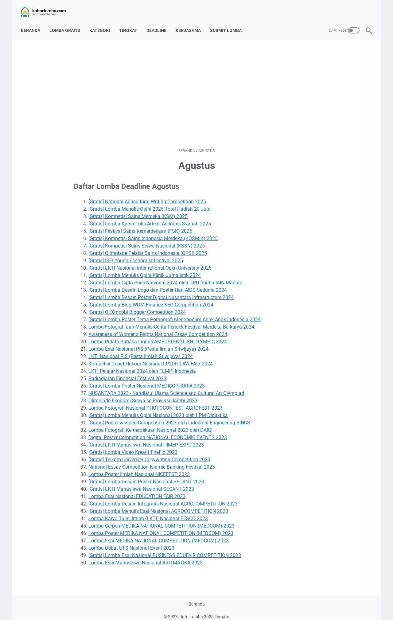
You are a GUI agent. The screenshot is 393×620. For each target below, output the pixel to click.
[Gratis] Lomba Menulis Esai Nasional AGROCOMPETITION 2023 (158, 505)
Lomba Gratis (67, 24)
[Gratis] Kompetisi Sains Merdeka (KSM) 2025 (138, 210)
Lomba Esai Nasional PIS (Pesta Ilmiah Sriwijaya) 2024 (148, 343)
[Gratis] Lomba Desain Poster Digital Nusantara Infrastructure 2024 (161, 291)
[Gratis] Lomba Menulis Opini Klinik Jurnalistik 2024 (144, 269)
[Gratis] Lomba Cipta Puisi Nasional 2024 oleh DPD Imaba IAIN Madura (165, 276)
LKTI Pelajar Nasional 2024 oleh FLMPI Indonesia (142, 365)
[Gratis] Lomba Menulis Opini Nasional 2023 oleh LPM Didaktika (158, 409)
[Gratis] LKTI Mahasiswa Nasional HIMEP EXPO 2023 (146, 439)
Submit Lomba (228, 24)
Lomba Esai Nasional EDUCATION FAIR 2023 (136, 490)
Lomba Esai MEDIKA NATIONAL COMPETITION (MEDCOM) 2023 (158, 534)
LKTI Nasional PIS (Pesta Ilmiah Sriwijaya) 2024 (140, 350)
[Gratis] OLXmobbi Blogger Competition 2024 (137, 306)
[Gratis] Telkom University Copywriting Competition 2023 (149, 453)
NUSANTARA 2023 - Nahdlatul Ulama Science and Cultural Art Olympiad (166, 387)
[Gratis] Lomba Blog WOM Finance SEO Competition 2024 (150, 299)
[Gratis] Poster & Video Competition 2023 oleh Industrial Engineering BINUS (169, 416)
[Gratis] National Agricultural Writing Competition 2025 (147, 195)
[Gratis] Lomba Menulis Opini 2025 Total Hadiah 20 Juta (149, 203)
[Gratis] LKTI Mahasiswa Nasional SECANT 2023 (141, 483)
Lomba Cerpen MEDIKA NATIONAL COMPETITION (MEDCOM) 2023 (161, 520)
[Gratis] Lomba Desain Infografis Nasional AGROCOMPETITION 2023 (163, 498)
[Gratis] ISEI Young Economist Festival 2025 (135, 254)
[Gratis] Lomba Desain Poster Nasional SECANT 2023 (146, 475)
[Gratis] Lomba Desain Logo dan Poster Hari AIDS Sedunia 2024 (157, 284)
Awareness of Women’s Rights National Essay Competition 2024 (157, 328)
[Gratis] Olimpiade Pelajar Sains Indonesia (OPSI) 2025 (147, 247)
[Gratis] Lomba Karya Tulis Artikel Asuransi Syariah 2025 (149, 217)
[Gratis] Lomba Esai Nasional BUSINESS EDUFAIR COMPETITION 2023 (164, 549)
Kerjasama (190, 24)
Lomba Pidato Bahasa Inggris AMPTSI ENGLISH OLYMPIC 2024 (157, 335)
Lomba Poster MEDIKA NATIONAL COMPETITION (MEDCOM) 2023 (160, 527)
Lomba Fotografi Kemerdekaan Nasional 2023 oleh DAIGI (150, 424)
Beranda (33, 24)
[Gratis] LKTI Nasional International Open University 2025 (150, 262)
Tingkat (131, 24)
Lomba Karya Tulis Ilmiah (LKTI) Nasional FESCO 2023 (148, 512)
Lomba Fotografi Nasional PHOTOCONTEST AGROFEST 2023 (155, 402)
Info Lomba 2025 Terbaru (205, 610)
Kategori (102, 24)
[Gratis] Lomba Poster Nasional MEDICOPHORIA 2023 (146, 380)
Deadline (159, 24)
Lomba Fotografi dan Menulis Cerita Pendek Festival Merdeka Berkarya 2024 (171, 321)
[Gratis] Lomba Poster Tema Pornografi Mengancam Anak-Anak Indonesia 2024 (174, 313)
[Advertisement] (196, 88)
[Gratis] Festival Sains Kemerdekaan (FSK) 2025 (140, 225)
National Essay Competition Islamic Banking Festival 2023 (151, 461)
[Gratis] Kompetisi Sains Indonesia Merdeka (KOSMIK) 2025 (153, 232)
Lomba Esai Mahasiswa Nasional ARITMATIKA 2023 (145, 557)
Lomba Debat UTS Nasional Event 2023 (131, 542)
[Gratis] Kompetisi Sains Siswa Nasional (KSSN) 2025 (146, 240)
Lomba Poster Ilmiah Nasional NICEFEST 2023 (139, 468)
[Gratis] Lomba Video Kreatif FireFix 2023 (132, 446)
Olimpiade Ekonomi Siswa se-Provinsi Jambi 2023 (142, 394)
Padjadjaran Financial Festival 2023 (127, 372)
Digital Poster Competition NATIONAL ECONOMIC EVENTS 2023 (157, 431)
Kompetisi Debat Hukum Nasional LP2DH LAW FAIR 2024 (150, 358)
